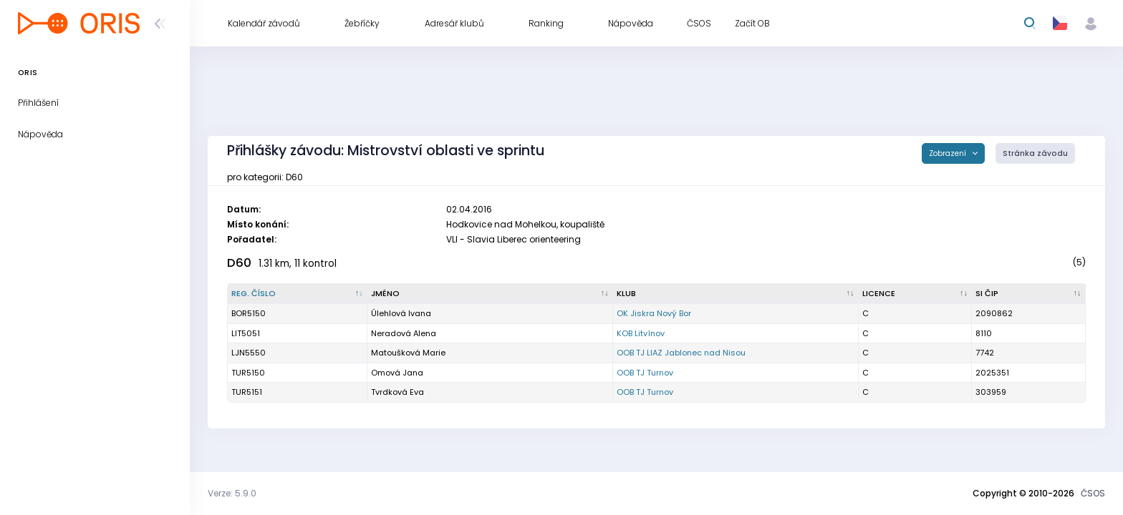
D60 (239, 263)
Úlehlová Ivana (401, 313)
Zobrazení (948, 153)
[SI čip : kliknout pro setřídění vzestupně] (1029, 294)
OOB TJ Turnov (645, 372)
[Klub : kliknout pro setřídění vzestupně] (736, 294)
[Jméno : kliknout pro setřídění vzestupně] (490, 294)
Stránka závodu (1035, 153)
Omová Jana (397, 372)
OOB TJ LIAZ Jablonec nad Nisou (681, 352)
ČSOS (1093, 493)
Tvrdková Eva (397, 392)
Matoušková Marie (408, 352)
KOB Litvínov (641, 333)
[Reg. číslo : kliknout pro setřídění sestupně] (297, 294)
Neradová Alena (403, 333)
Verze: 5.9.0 (232, 493)
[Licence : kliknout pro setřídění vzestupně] (916, 294)
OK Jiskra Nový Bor (654, 313)
